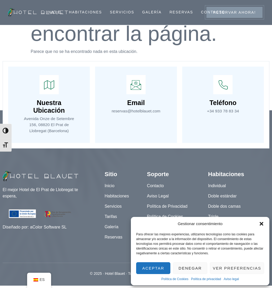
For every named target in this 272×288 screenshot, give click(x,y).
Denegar (190, 268)
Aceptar (153, 268)
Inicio (53, 12)
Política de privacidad (206, 279)
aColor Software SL (48, 229)
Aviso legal (231, 279)
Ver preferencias (237, 268)
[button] (261, 223)
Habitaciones (85, 12)
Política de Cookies (175, 279)
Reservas (182, 12)
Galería (152, 12)
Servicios (122, 12)
